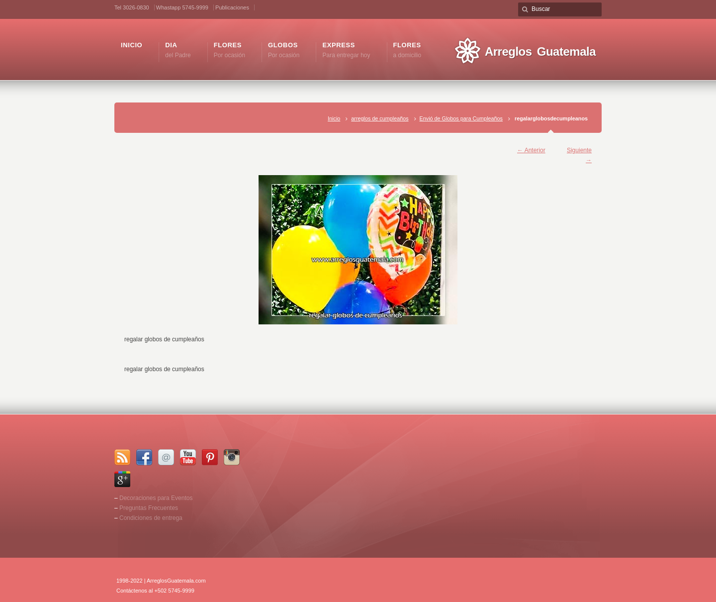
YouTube (188, 457)
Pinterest (210, 457)
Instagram (232, 457)
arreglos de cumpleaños (379, 118)
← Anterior (531, 150)
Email (166, 457)
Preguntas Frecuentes (148, 507)
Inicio (334, 118)
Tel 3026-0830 (131, 7)
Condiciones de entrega (150, 517)
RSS (122, 457)
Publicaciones (232, 7)
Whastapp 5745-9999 (182, 7)
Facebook (144, 457)
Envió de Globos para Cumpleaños (461, 118)
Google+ (122, 479)
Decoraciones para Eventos (155, 498)
